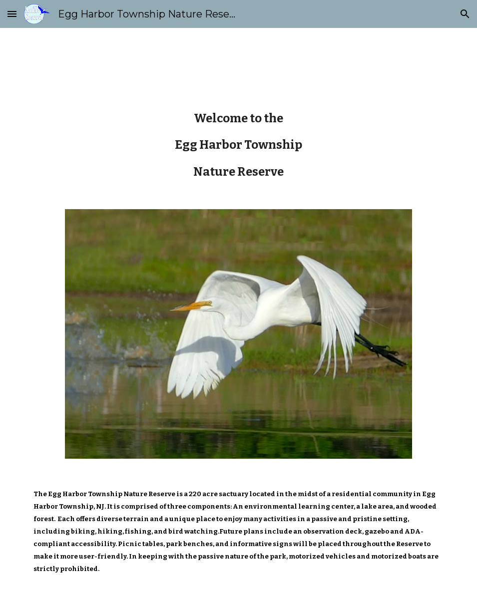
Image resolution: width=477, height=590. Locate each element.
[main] (238, 145)
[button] (12, 13)
